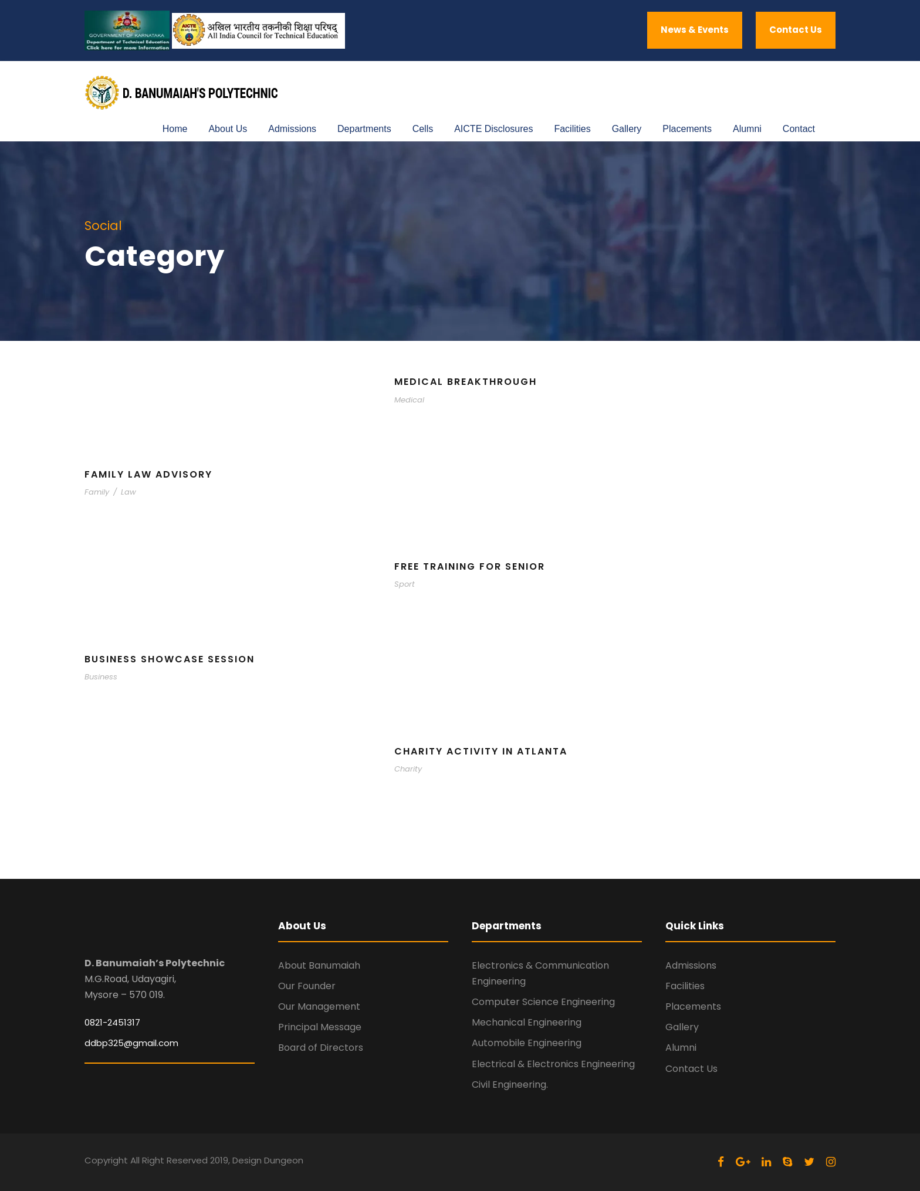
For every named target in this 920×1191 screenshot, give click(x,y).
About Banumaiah (319, 965)
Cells (423, 129)
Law (128, 492)
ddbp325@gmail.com (131, 1043)
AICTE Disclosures (493, 129)
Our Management (319, 1006)
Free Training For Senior (469, 566)
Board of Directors (320, 1047)
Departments (364, 129)
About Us (227, 129)
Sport (404, 584)
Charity (408, 768)
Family (96, 492)
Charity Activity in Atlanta (480, 751)
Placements (687, 129)
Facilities (572, 129)
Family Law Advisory (148, 474)
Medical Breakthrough (465, 381)
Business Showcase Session (169, 659)
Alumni (747, 129)
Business (100, 676)
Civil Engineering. (510, 1084)
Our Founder (307, 986)
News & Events (695, 29)
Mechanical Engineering (526, 1022)
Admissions (292, 129)
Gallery (627, 129)
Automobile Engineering (526, 1043)
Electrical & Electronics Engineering (553, 1064)
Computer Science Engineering (543, 1002)
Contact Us (795, 29)
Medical (409, 399)
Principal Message (319, 1027)
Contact (799, 129)
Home (175, 129)
